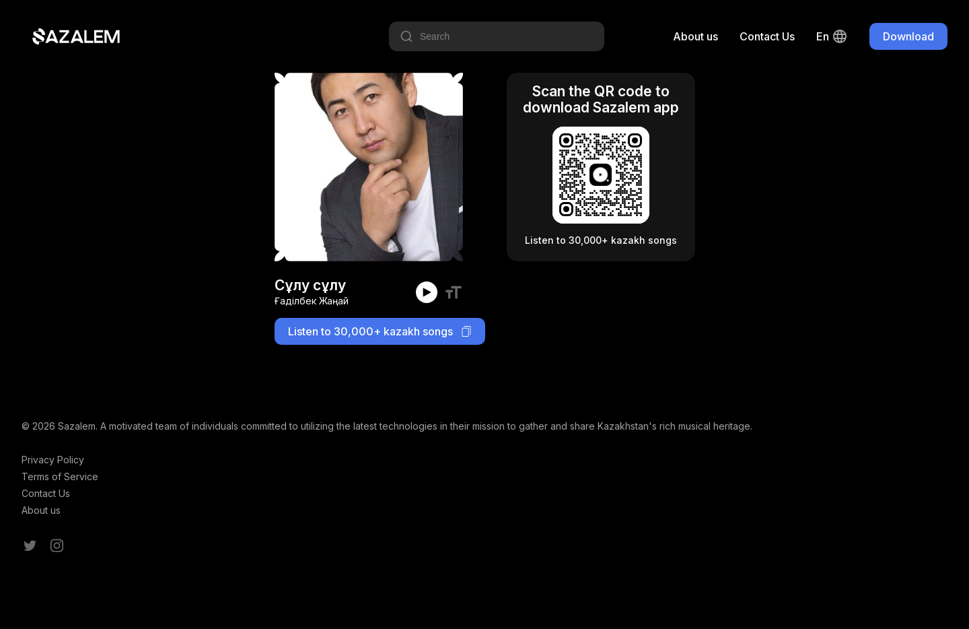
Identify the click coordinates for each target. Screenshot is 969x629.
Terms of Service (60, 476)
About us (695, 36)
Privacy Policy (53, 459)
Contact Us (767, 36)
